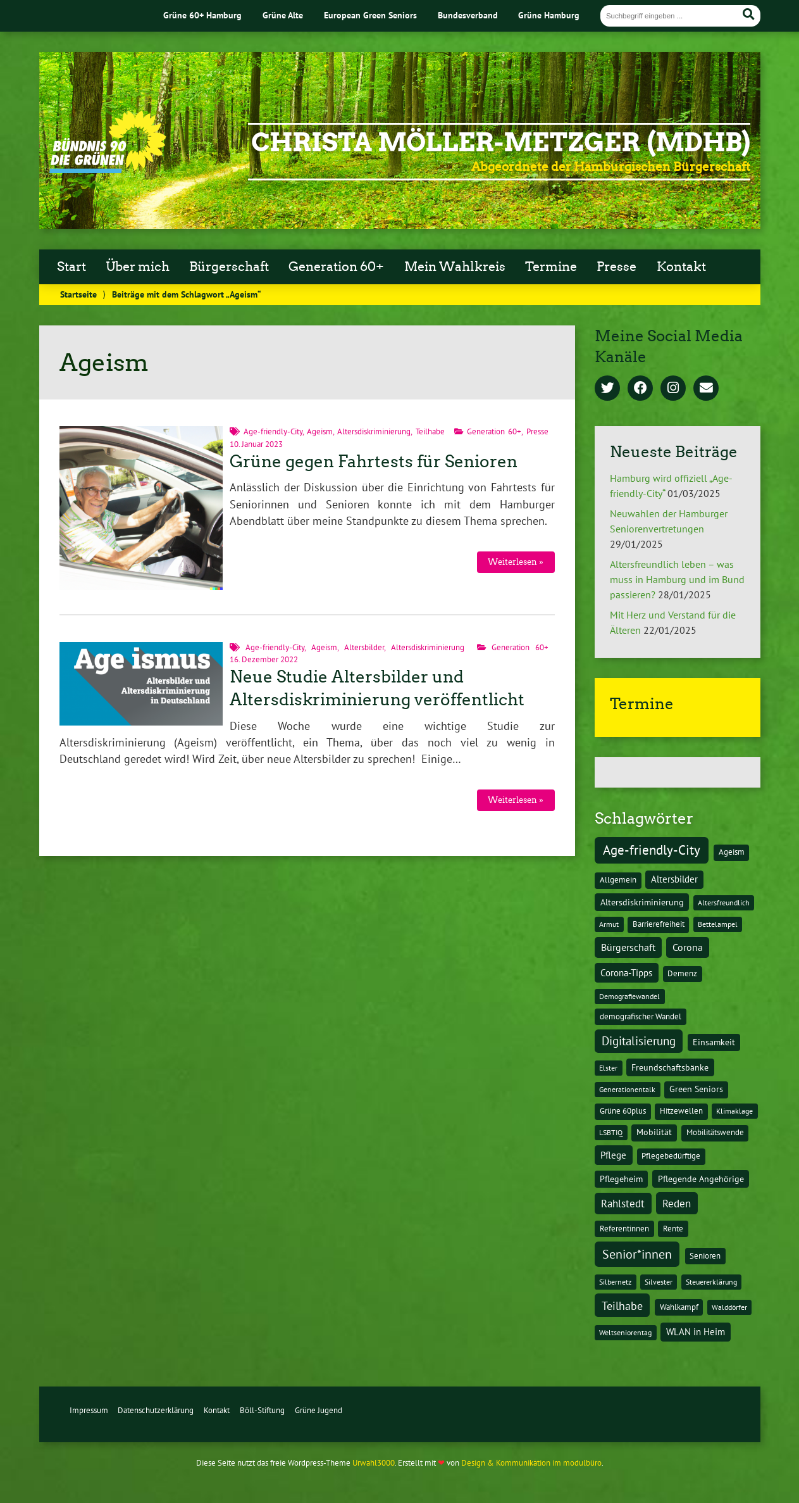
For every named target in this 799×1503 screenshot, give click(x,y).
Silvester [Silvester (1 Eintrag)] (658, 1281)
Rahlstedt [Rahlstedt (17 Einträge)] (623, 1204)
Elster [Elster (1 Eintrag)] (608, 1067)
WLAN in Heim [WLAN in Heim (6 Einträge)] (695, 1332)
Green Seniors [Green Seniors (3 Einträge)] (696, 1089)
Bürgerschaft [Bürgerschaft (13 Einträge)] (628, 947)
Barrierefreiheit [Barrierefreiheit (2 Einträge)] (658, 924)
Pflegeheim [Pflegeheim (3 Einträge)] (621, 1179)
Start (71, 266)
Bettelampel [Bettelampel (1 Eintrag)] (718, 924)
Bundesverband (468, 15)
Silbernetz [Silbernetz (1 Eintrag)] (615, 1281)
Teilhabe (430, 431)
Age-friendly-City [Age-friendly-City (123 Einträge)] (651, 849)
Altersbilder (364, 647)
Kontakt (681, 266)
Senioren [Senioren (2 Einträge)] (705, 1255)
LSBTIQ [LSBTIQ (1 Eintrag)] (610, 1132)
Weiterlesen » (515, 562)
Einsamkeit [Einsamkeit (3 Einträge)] (714, 1042)
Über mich (138, 266)
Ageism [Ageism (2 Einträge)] (732, 851)
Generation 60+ (336, 266)
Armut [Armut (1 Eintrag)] (609, 924)
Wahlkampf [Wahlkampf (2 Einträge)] (679, 1307)
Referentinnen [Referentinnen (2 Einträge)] (624, 1228)
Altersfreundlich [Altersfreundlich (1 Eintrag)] (724, 902)
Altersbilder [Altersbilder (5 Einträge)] (674, 879)
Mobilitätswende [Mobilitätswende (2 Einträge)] (715, 1132)
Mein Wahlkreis (454, 266)
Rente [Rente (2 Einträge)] (673, 1228)
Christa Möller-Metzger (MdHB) (500, 142)
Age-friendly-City (273, 431)
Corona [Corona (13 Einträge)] (687, 947)
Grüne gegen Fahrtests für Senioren (373, 461)
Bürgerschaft (229, 266)
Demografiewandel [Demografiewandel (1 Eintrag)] (629, 996)
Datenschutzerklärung (156, 1410)
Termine (551, 266)
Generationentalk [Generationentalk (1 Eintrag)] (627, 1089)
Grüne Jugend (318, 1410)
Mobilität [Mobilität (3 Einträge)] (654, 1132)
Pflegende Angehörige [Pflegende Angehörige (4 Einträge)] (701, 1179)
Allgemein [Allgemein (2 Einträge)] (618, 879)
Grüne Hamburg (548, 15)
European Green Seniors (370, 15)
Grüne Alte (283, 15)
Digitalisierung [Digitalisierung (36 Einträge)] (639, 1040)
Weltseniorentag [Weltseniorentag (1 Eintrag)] (625, 1332)
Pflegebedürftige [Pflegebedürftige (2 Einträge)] (670, 1155)
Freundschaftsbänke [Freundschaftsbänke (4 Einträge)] (670, 1067)
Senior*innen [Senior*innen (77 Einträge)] (637, 1253)
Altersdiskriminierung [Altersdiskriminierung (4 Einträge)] (642, 902)
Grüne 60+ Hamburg (202, 15)
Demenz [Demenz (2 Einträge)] (682, 973)
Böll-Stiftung (262, 1410)
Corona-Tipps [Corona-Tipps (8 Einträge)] (626, 972)
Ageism (320, 431)
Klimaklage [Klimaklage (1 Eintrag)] (734, 1111)
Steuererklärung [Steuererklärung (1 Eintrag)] (711, 1281)
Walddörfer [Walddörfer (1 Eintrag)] (729, 1307)
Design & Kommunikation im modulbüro (531, 1462)
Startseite (78, 294)
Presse (616, 266)
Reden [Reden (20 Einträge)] (676, 1203)
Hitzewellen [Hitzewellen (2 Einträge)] (681, 1110)
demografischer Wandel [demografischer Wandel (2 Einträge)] (640, 1016)
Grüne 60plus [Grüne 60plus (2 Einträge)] (623, 1110)
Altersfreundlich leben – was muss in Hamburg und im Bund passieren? (677, 579)
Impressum (89, 1410)
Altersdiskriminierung (374, 431)
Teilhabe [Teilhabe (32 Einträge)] (622, 1305)
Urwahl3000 (373, 1462)
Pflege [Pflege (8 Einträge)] (613, 1154)
